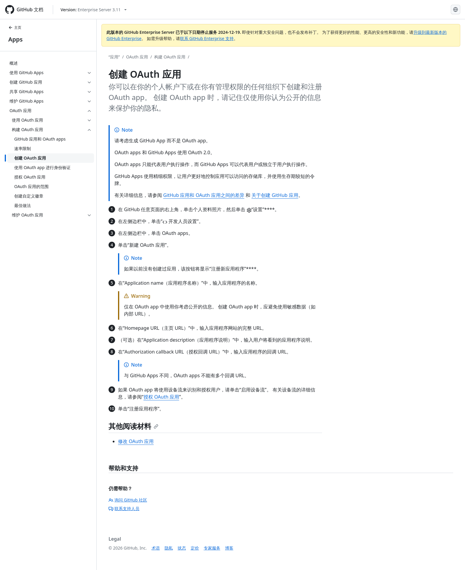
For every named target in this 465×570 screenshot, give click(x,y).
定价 (195, 548)
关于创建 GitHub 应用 (274, 195)
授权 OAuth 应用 (161, 397)
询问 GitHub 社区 (128, 500)
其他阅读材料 (133, 426)
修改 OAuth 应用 (136, 441)
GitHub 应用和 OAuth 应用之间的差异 (203, 195)
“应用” (114, 57)
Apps (15, 39)
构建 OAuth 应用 (169, 57)
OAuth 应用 (137, 57)
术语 (156, 548)
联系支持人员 (124, 508)
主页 (14, 27)
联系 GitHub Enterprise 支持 (207, 38)
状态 (182, 548)
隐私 (169, 548)
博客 (229, 548)
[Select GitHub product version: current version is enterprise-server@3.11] (93, 9)
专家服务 (212, 548)
